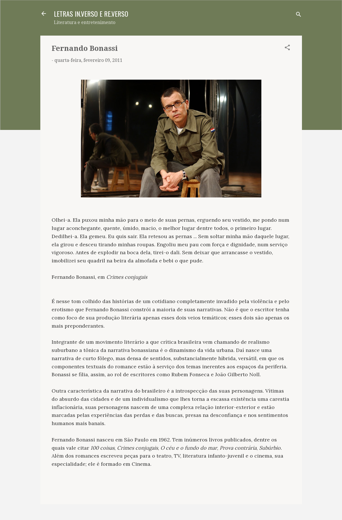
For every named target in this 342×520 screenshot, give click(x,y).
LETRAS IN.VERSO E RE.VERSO (91, 13)
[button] (287, 48)
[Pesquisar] (298, 15)
